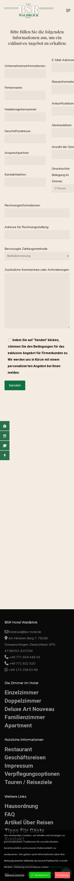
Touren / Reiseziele (28, 782)
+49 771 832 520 (22, 663)
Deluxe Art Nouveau (29, 709)
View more (56, 866)
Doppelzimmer (23, 701)
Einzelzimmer (21, 692)
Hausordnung (21, 806)
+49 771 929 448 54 (24, 657)
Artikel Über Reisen (29, 822)
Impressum (19, 766)
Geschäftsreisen (25, 757)
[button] (68, 10)
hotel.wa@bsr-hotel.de (25, 632)
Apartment (18, 725)
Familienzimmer (25, 717)
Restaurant (18, 749)
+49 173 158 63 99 (23, 670)
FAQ (10, 814)
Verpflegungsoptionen (32, 774)
